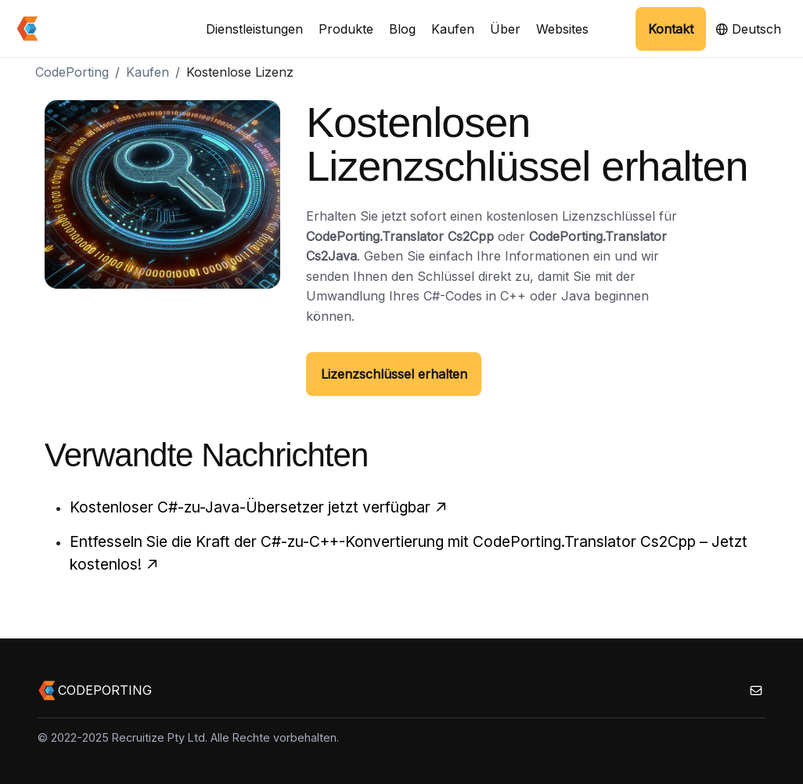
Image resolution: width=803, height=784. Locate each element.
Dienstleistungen (254, 29)
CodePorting (72, 72)
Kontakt (670, 29)
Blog (402, 29)
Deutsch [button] (748, 29)
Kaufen (452, 29)
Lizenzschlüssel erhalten (394, 374)
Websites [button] (562, 29)
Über (505, 29)
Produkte (346, 29)
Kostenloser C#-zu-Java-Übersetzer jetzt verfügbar (259, 507)
